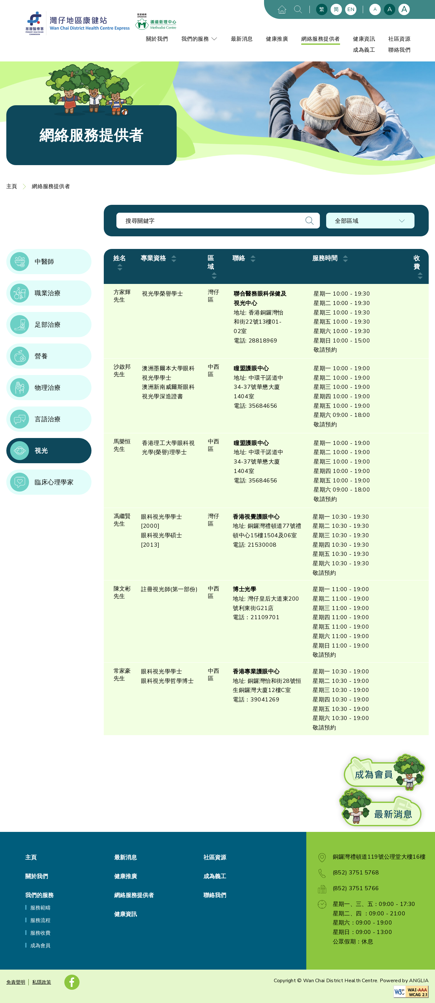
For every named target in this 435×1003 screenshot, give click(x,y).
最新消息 (242, 39)
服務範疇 (40, 907)
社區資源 (399, 39)
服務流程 (40, 920)
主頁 (11, 186)
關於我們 (157, 39)
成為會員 (40, 945)
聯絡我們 (399, 50)
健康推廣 (277, 39)
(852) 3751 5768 (356, 872)
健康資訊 (364, 39)
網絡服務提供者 (320, 39)
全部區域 (346, 221)
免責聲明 (15, 982)
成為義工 (364, 50)
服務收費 (40, 933)
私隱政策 (41, 982)
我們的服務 (199, 39)
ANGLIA (419, 980)
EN (350, 9)
